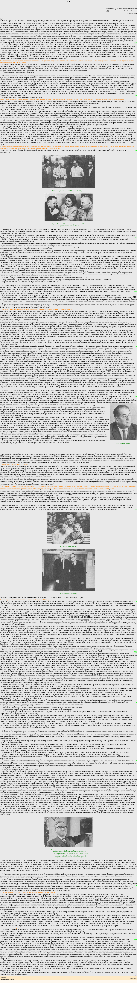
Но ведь (40, 917)
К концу (5, 390)
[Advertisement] (53, 448)
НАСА (121, 904)
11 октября (88, 906)
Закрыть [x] (133, 978)
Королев (5, 740)
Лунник (5, 960)
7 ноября (5, 912)
